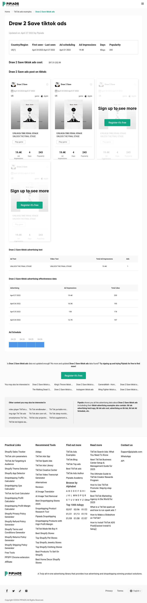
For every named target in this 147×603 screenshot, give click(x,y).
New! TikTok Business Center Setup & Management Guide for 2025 (101, 464)
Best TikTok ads (73, 468)
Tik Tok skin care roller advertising (39, 414)
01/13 (76, 514)
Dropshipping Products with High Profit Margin (48, 522)
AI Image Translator (44, 491)
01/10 (83, 514)
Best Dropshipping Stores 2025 (47, 502)
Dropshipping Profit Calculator (14, 500)
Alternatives (41, 482)
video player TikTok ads (18, 409)
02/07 (68, 509)
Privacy (108, 591)
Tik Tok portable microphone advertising (59, 409)
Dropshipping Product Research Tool (45, 510)
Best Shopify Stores (44, 533)
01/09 (68, 518)
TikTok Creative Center (46, 470)
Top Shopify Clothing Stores (48, 547)
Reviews (39, 487)
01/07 (83, 518)
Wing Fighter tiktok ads (108, 389)
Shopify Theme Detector (16, 468)
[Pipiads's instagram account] (26, 591)
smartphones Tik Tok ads (19, 418)
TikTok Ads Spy (42, 456)
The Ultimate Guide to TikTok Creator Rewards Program (101, 477)
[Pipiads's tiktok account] (20, 591)
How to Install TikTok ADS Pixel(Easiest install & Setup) (102, 525)
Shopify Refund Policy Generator (15, 523)
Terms (120, 591)
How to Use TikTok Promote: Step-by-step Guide (100, 488)
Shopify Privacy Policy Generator (15, 515)
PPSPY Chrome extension (17, 557)
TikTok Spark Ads (43, 461)
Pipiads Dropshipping (45, 516)
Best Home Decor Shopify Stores (47, 561)
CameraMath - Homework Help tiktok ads (109, 384)
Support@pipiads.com (131, 452)
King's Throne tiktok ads (64, 384)
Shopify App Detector (15, 473)
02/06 (76, 509)
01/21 (68, 514)
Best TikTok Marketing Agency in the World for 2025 (101, 499)
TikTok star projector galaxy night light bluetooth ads (39, 418)
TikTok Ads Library (44, 465)
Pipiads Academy (74, 478)
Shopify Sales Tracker (15, 452)
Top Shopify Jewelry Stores (48, 542)
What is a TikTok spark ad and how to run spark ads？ (103, 508)
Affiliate (8, 562)
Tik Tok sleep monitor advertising (59, 414)
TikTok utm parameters (16, 456)
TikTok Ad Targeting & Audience (15, 462)
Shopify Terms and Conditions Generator (15, 531)
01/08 (76, 518)
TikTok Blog (71, 459)
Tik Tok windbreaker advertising (39, 409)
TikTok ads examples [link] (23, 12)
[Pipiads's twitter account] (13, 591)
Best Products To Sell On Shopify (47, 553)
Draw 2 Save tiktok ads (42, 384)
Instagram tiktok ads (84, 389)
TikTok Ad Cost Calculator (17, 493)
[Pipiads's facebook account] (7, 591)
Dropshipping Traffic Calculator (14, 479)
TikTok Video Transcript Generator (46, 476)
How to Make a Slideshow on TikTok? (102, 516)
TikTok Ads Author (75, 473)
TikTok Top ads (73, 464)
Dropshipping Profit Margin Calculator (18, 507)
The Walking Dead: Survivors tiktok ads (43, 389)
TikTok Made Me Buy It (46, 528)
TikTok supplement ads (59, 418)
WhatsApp (126, 456)
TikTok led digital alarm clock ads (19, 422)
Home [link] (7, 12)
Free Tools (10, 552)
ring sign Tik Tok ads (17, 414)
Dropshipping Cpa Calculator (13, 487)
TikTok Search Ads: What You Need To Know (102, 453)
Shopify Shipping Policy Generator (16, 546)
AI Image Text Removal (46, 496)
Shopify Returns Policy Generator (15, 539)
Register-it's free (117, 122)
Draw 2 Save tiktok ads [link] (45, 12)
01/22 (83, 509)
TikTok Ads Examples (71, 453)
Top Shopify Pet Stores (46, 538)
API (122, 461)
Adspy (38, 452)
